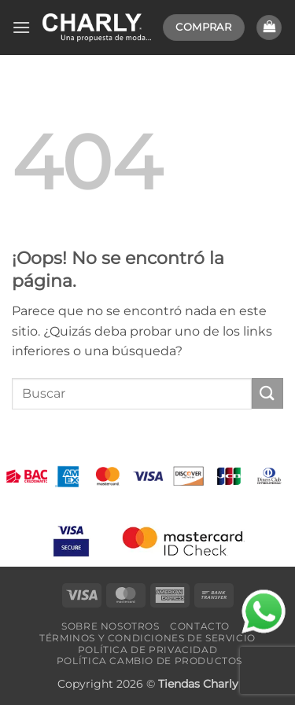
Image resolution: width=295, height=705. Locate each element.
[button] (21, 27)
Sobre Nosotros (110, 626)
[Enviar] (267, 393)
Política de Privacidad (147, 649)
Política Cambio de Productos (149, 660)
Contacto (200, 626)
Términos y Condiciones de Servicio (147, 638)
